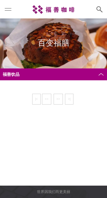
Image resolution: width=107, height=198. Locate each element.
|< (36, 99)
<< (47, 99)
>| (69, 99)
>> (58, 99)
